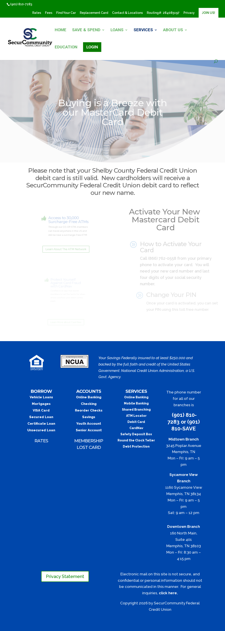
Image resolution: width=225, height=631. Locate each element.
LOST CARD (89, 447)
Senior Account (89, 430)
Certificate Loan (41, 424)
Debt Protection (136, 446)
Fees (48, 13)
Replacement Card (94, 13)
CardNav (136, 428)
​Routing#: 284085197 (163, 13)
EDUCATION (66, 47)
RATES (41, 440)
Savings (88, 417)
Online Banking (88, 397)
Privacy (189, 13)
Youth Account (88, 424)
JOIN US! (208, 13)
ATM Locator (136, 415)
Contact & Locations (127, 13)
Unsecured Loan (41, 430)
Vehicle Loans (41, 397)
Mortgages (41, 404)
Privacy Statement (65, 576)
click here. (168, 593)
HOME (60, 30)
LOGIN (92, 46)
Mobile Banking (136, 403)
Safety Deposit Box (136, 434)
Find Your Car (66, 13)
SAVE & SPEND (86, 30)
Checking (88, 404)
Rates (36, 13)
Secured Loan (41, 417)
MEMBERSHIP (88, 440)
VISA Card (41, 410)
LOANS (117, 30)
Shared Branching (136, 409)
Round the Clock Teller (136, 440)
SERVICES (143, 30)
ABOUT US (173, 30)
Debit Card (136, 422)
